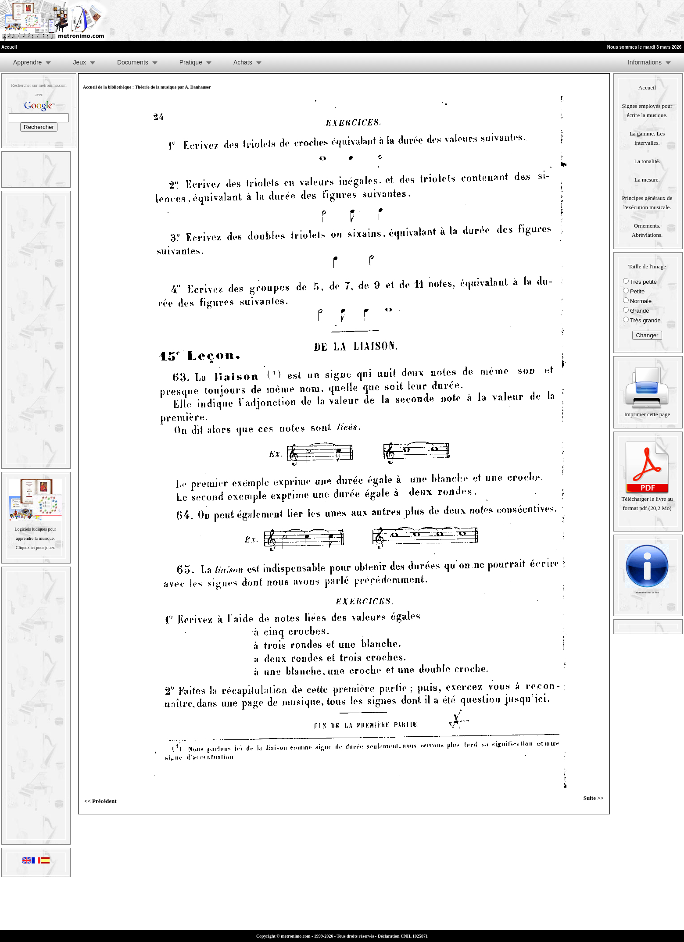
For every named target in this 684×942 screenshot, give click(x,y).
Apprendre (27, 62)
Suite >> (594, 798)
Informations (645, 62)
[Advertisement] (576, 20)
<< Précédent (100, 801)
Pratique (190, 62)
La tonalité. (647, 161)
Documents (132, 62)
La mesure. (647, 179)
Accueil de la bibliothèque (107, 87)
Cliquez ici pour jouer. (35, 547)
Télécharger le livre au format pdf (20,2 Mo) (647, 500)
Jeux (79, 62)
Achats (242, 62)
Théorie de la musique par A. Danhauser (173, 87)
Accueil (647, 87)
